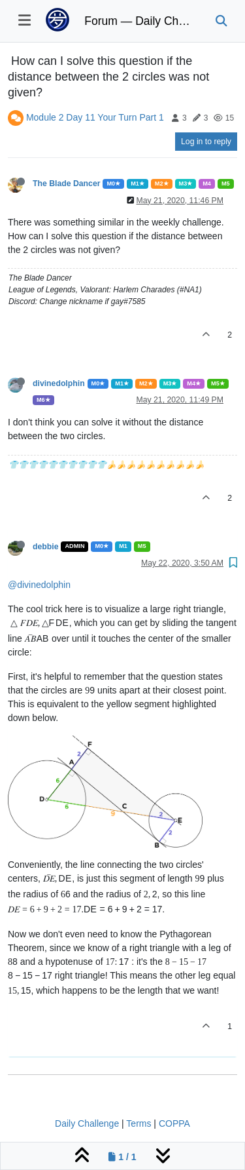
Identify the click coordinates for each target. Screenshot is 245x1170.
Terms (138, 1123)
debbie (45, 546)
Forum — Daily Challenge (139, 21)
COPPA (174, 1123)
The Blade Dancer (66, 183)
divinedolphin (59, 383)
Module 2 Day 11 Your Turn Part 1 (95, 117)
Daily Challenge (87, 1123)
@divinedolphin (39, 584)
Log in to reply (206, 141)
